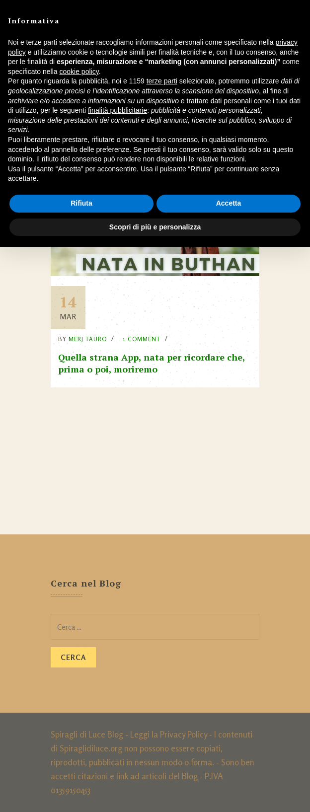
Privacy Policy (183, 734)
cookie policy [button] (79, 71)
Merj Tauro (88, 339)
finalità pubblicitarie (117, 110)
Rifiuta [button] (81, 203)
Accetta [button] (228, 203)
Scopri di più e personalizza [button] (155, 227)
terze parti (162, 81)
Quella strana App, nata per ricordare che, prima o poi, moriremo (151, 363)
